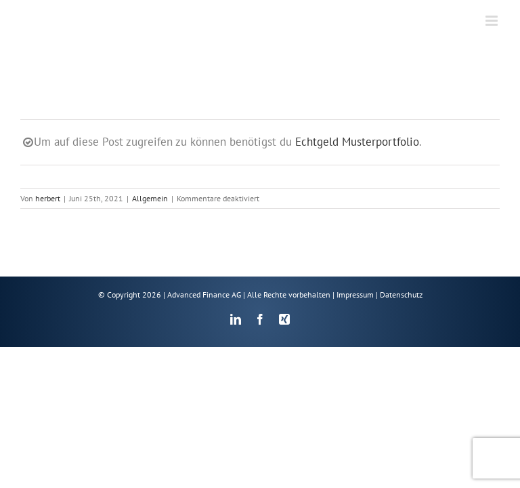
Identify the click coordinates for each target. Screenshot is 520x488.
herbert (47, 198)
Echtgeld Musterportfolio (357, 141)
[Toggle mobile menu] (492, 21)
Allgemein (150, 198)
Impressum (355, 294)
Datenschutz (401, 294)
